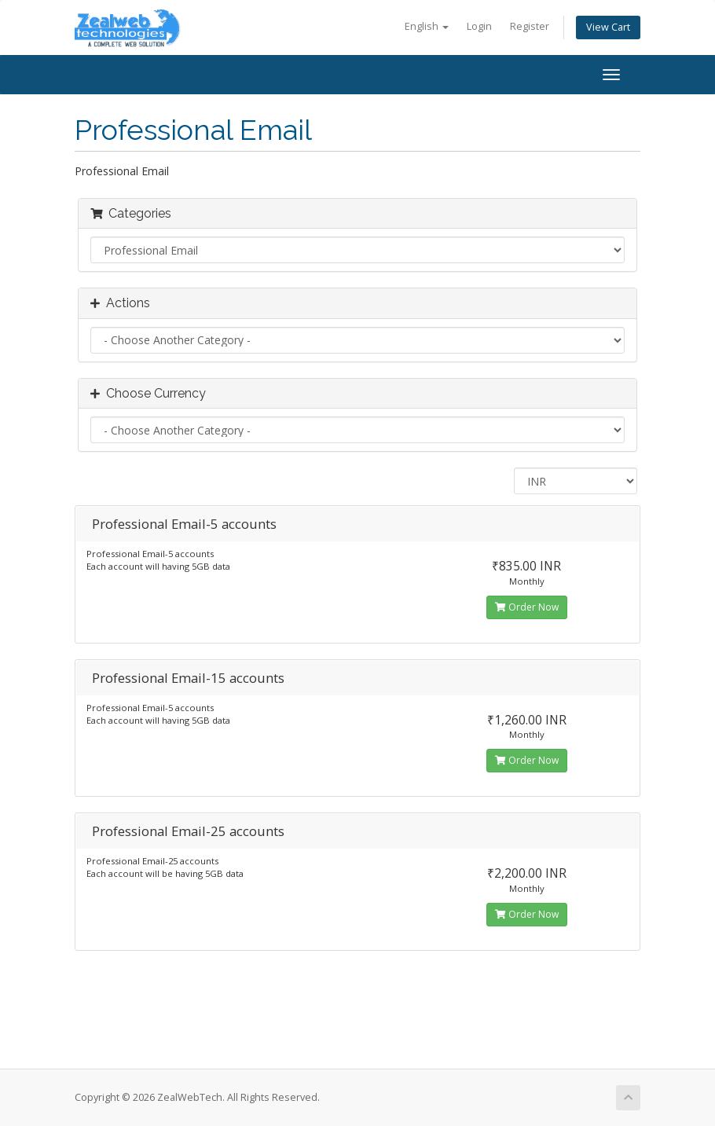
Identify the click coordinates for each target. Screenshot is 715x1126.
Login (479, 26)
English (427, 26)
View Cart (608, 27)
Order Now (527, 607)
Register (529, 26)
